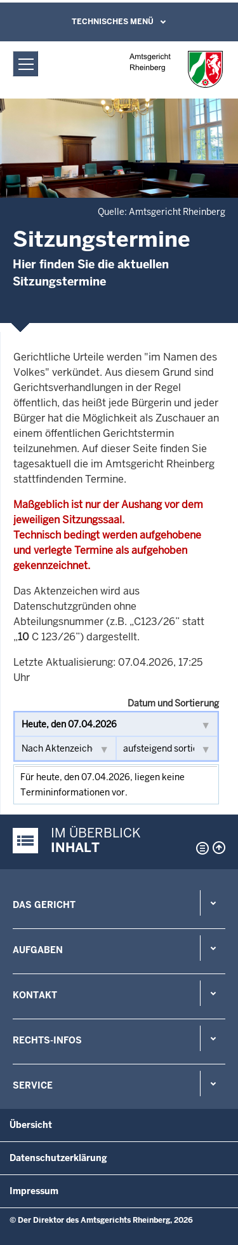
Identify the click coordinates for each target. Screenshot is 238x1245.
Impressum (34, 1191)
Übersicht (31, 1125)
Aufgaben (38, 950)
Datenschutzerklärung (58, 1158)
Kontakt (35, 995)
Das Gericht (44, 905)
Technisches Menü (113, 22)
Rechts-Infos (47, 1040)
